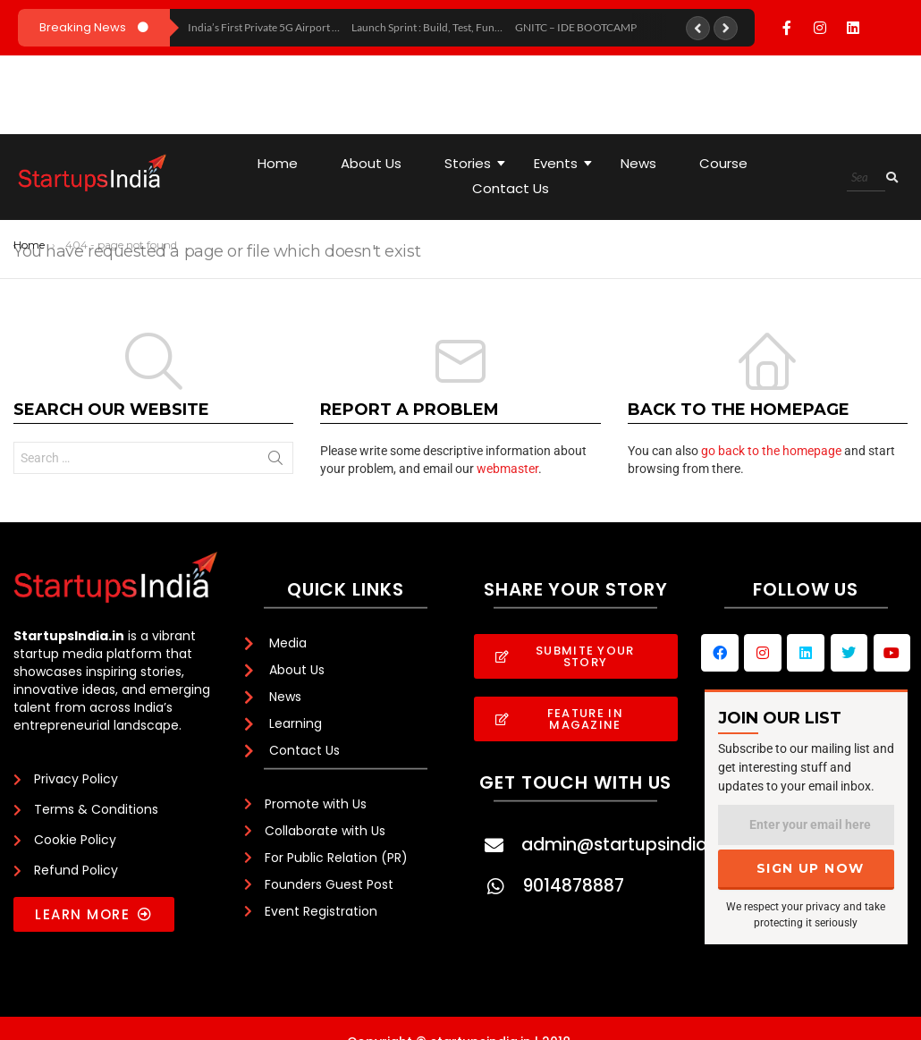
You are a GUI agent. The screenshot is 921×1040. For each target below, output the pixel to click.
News (638, 163)
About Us (371, 163)
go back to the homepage (771, 451)
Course (723, 163)
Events (562, 163)
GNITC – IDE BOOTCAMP (576, 27)
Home (278, 163)
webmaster (507, 468)
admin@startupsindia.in (623, 845)
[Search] (866, 177)
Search (275, 461)
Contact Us (510, 188)
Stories (474, 163)
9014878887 (573, 886)
